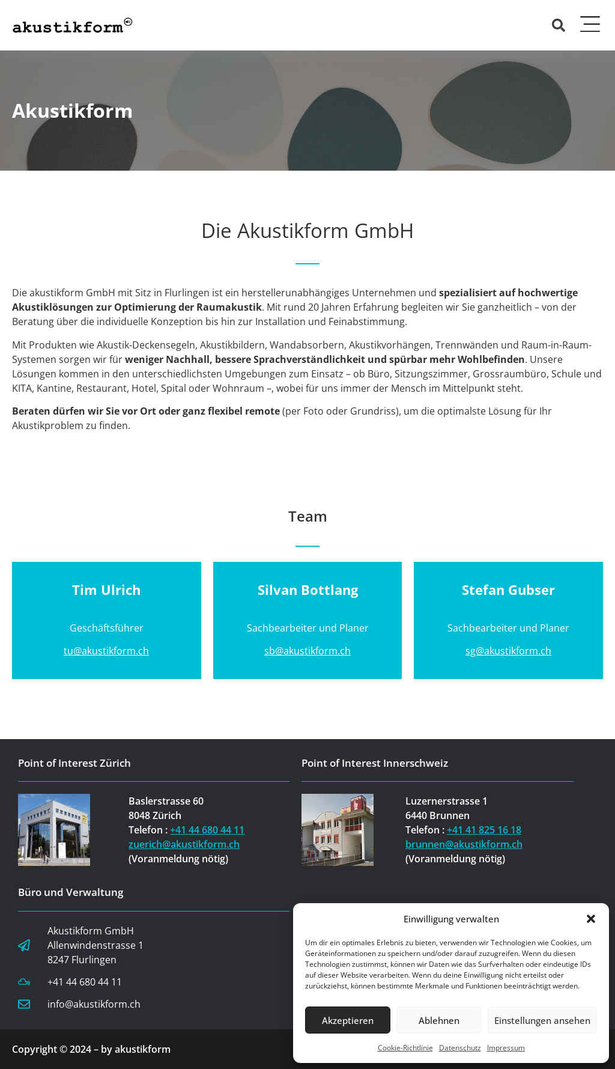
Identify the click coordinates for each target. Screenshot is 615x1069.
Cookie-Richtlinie (405, 1048)
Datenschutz (460, 1048)
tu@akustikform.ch (106, 650)
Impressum (506, 1048)
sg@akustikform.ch (508, 650)
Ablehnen (439, 1020)
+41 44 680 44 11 (207, 829)
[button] (591, 919)
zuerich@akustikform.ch (184, 844)
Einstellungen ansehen (542, 1020)
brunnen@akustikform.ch (464, 844)
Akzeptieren (348, 1020)
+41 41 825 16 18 (484, 829)
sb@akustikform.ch (307, 650)
